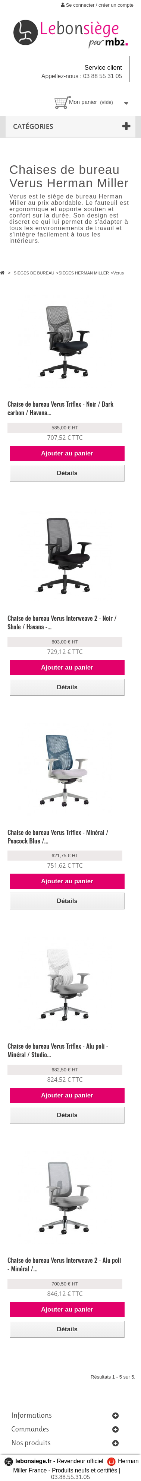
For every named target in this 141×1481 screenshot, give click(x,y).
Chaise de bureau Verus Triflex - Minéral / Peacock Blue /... (58, 836)
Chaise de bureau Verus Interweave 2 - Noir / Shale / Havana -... (62, 622)
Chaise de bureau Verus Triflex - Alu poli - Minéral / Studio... (57, 1050)
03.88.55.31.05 (70, 1477)
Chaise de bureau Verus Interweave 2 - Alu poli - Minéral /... (64, 1264)
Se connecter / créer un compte (97, 5)
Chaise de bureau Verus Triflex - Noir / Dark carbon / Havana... (60, 408)
